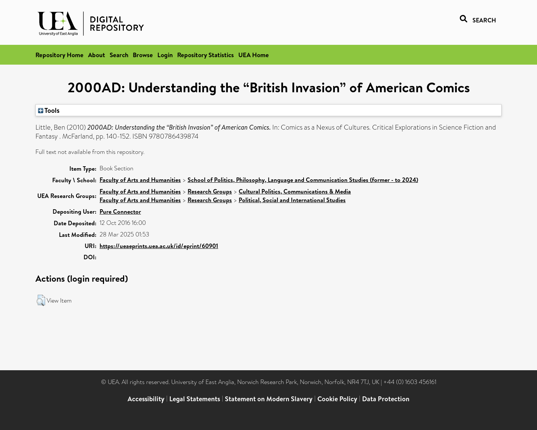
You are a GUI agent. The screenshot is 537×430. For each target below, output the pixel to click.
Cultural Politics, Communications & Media (295, 191)
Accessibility (146, 398)
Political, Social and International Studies (292, 200)
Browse (143, 54)
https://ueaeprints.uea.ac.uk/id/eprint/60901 (159, 246)
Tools (49, 110)
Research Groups (210, 191)
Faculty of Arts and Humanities (140, 180)
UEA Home (253, 54)
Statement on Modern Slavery (269, 398)
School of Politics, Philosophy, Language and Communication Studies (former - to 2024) (303, 180)
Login (165, 54)
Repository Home (59, 54)
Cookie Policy (337, 398)
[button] (41, 300)
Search (119, 54)
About (96, 54)
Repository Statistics (205, 54)
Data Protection (385, 398)
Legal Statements (194, 398)
